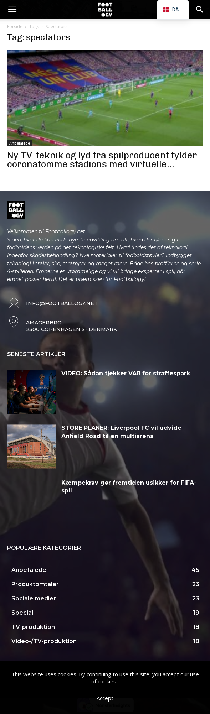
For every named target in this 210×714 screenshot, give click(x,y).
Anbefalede (19, 143)
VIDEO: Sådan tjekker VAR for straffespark (125, 373)
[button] (12, 9)
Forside (14, 27)
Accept (105, 698)
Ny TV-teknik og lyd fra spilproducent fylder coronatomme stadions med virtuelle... (102, 160)
